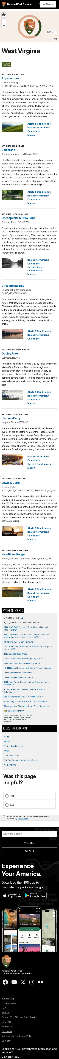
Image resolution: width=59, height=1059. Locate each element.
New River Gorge (13, 554)
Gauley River (10, 353)
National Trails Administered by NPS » (22, 663)
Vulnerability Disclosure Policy (17, 1036)
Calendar (33, 131)
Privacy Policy (9, 1003)
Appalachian (10, 78)
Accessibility (8, 998)
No (12, 804)
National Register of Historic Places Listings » (27, 668)
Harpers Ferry (11, 418)
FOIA (4, 1007)
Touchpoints (23, 819)
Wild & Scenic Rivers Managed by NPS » (23, 658)
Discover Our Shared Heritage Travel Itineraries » (27, 706)
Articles (7, 751)
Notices (5, 1012)
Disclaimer (7, 1031)
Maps (31, 135)
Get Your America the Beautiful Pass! (20, 760)
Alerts (6, 737)
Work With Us (10, 765)
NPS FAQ (6, 1022)
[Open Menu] (48, 4)
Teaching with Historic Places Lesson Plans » (25, 701)
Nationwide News (12, 755)
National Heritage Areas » (16, 654)
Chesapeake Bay (13, 285)
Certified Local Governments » (19, 642)
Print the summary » (15, 711)
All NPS (29, 850)
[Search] (29, 834)
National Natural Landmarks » (18, 677)
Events (7, 741)
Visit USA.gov (10, 1056)
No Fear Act (8, 1026)
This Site (29, 843)
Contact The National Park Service (19, 1017)
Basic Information (38, 127)
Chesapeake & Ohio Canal (19, 218)
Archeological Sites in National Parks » (23, 697)
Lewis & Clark (11, 482)
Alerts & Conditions (39, 123)
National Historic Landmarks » (19, 673)
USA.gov (6, 1040)
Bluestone (8, 149)
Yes (12, 795)
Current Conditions (39, 464)
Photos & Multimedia (13, 746)
